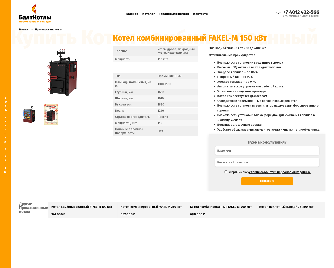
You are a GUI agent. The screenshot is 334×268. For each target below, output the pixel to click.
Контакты (200, 14)
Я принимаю (268, 172)
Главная (132, 14)
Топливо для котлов (174, 14)
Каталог (148, 14)
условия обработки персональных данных (279, 172)
